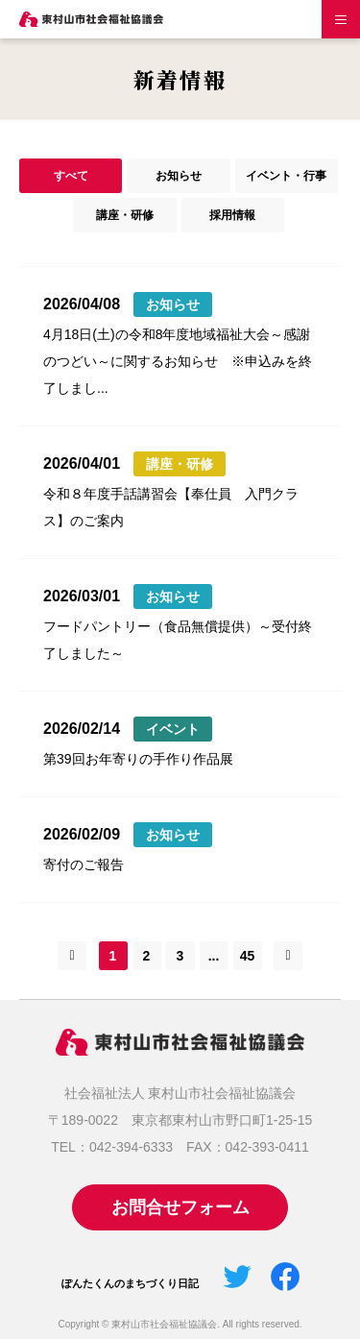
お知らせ (179, 176)
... (214, 955)
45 (247, 955)
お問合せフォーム (180, 1207)
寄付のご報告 (83, 864)
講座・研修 (125, 215)
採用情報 (232, 215)
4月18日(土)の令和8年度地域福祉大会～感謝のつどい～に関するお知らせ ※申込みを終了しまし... (177, 361)
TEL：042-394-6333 (112, 1147)
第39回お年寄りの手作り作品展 (138, 759)
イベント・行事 (286, 176)
